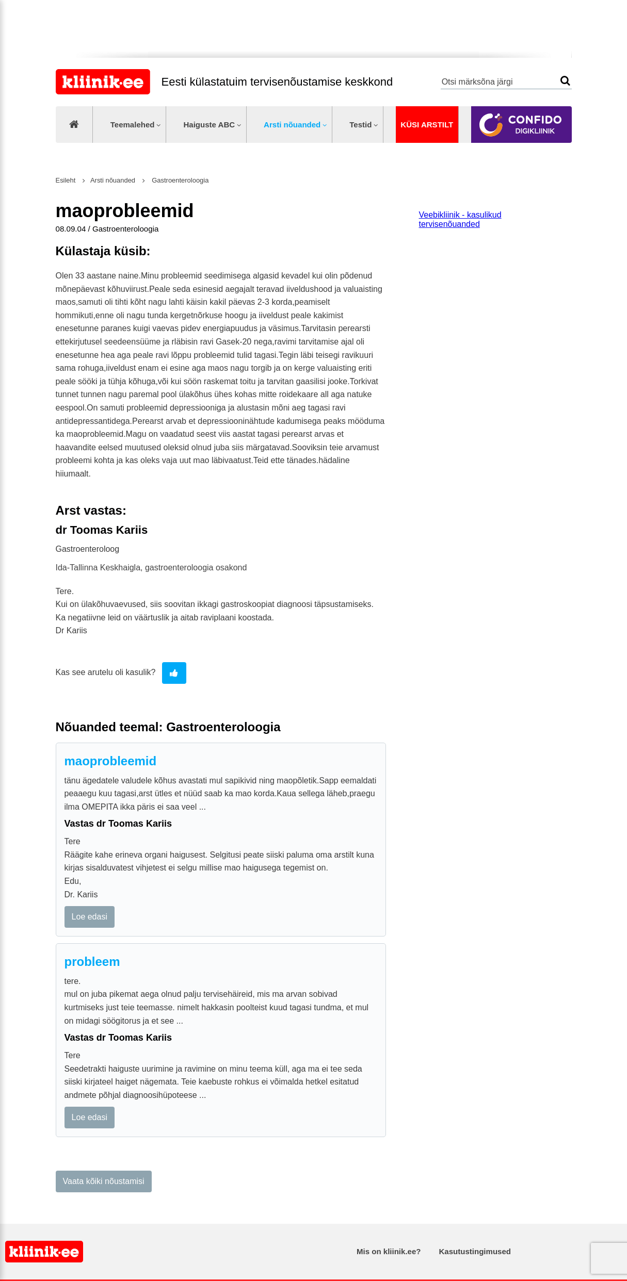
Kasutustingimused (475, 1251)
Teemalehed (132, 124)
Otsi (565, 80)
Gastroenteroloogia (179, 180)
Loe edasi (89, 916)
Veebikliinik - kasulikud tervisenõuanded (460, 219)
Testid (360, 124)
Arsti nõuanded (292, 124)
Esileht (66, 180)
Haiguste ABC (209, 124)
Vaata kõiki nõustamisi (103, 1181)
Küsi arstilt (426, 124)
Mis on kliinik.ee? (389, 1251)
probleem (92, 961)
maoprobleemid (111, 761)
